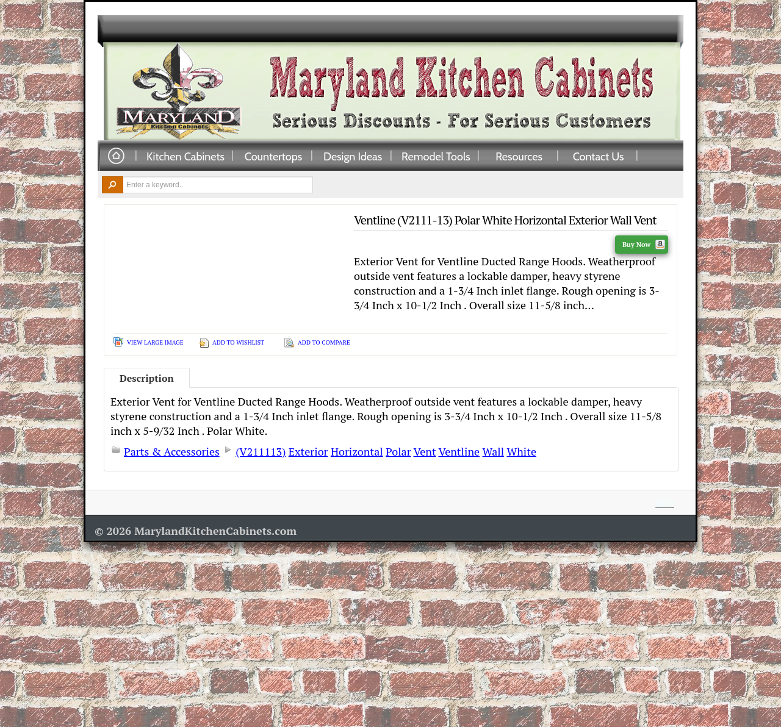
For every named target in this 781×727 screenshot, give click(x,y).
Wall (494, 451)
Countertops (273, 156)
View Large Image (155, 342)
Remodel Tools (435, 156)
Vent (424, 451)
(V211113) (261, 451)
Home (116, 156)
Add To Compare (324, 342)
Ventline (459, 451)
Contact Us (598, 156)
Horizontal (357, 451)
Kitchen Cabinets (185, 156)
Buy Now (643, 244)
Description (147, 378)
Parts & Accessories (172, 451)
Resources (518, 156)
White (521, 451)
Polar (398, 451)
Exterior (308, 451)
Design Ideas (352, 156)
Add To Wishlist (238, 342)
